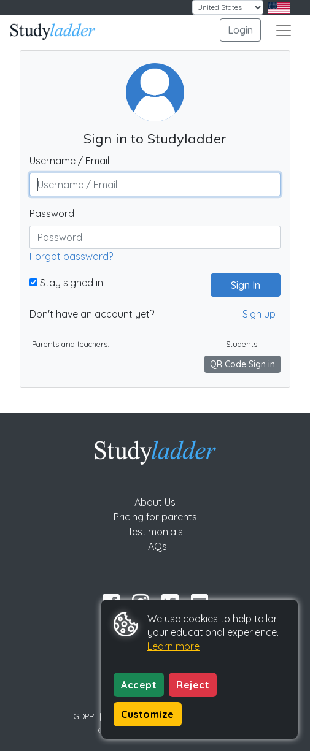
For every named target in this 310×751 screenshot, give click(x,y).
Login (240, 30)
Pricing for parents (155, 517)
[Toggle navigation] (283, 30)
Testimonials (155, 531)
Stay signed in (66, 282)
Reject (192, 685)
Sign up (259, 314)
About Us (155, 502)
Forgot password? (71, 256)
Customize (147, 714)
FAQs (155, 546)
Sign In (241, 285)
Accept (139, 685)
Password (51, 213)
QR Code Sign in (242, 364)
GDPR (84, 716)
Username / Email (69, 160)
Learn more (173, 646)
